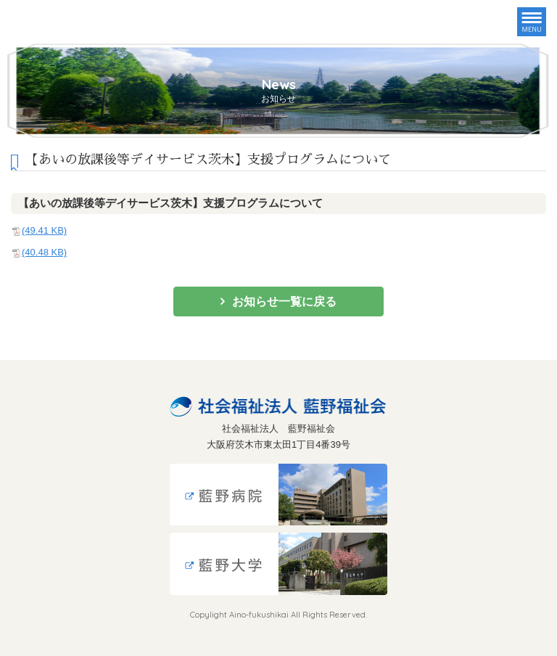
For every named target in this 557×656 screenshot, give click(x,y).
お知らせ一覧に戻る (284, 301)
